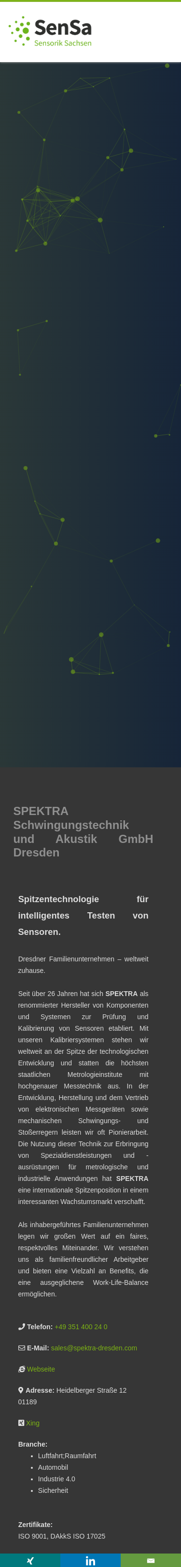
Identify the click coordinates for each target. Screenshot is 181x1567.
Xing (33, 1423)
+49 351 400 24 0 (81, 1327)
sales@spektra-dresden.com (94, 1348)
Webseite (41, 1369)
